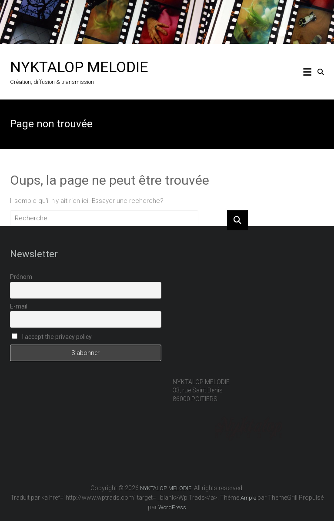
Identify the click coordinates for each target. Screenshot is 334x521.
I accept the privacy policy (52, 336)
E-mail (18, 306)
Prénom (21, 276)
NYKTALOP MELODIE (79, 67)
